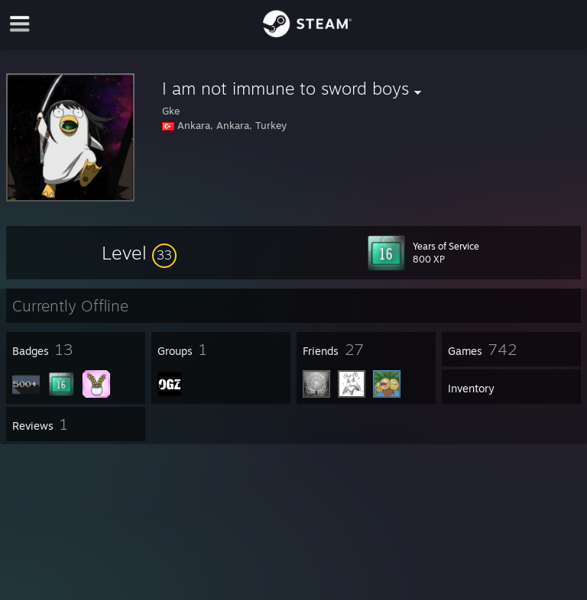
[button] (139, 252)
